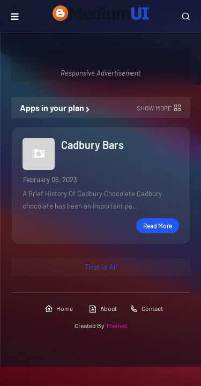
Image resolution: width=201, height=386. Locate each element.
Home (58, 309)
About (102, 309)
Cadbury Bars (92, 144)
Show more (154, 108)
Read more (157, 225)
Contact (146, 309)
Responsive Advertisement (101, 73)
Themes (117, 325)
